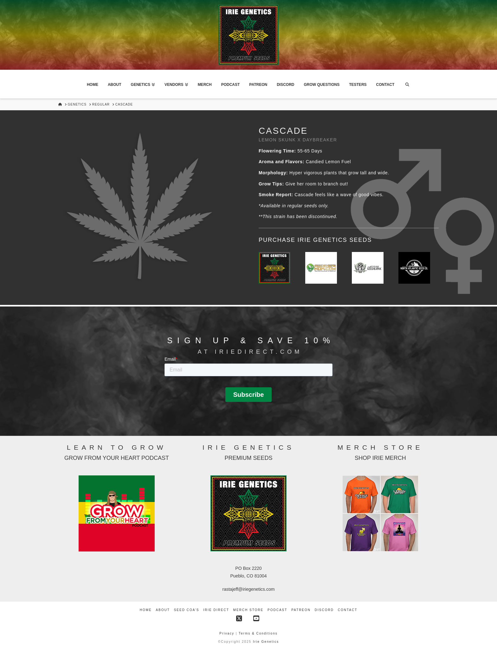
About (163, 610)
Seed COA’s (186, 610)
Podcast (277, 610)
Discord (324, 610)
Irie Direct (216, 610)
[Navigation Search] (407, 84)
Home (146, 610)
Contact (348, 610)
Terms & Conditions (258, 633)
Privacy (227, 633)
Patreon (301, 610)
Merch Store (248, 610)
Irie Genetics (266, 641)
